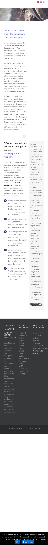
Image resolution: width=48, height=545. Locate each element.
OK (17, 542)
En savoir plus (28, 542)
